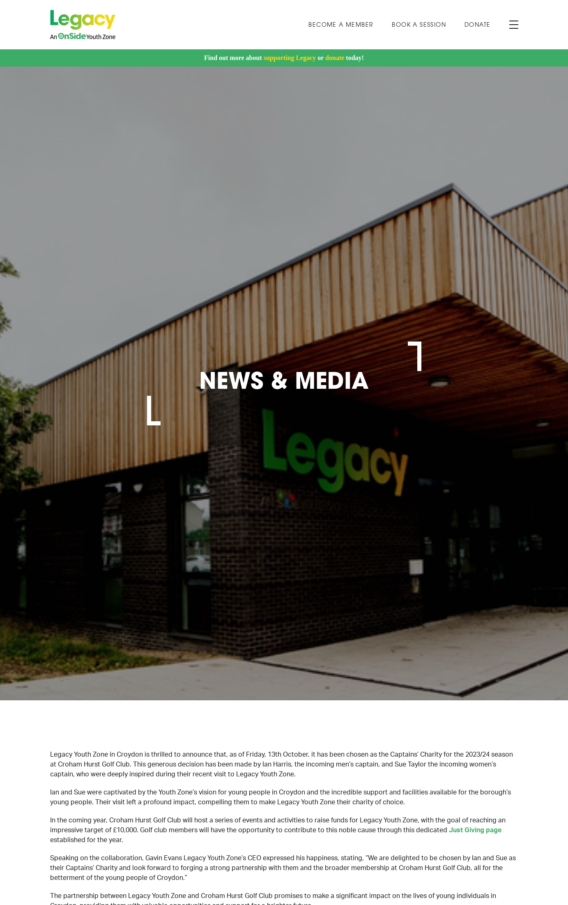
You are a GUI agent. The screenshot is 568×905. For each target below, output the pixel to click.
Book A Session (419, 25)
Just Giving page (475, 830)
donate (334, 57)
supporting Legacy (290, 57)
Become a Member (340, 25)
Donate (477, 25)
